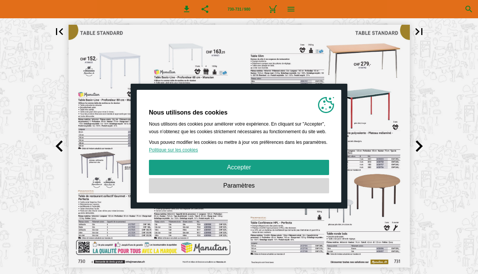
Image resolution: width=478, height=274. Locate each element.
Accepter (239, 167)
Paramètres (239, 185)
